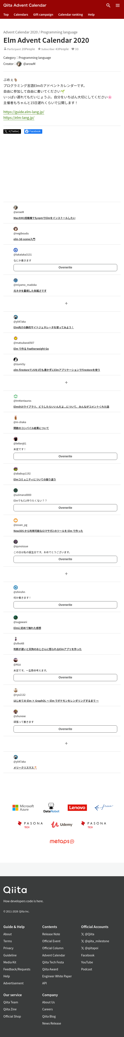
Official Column (53, 948)
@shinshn (19, 589)
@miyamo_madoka (25, 282)
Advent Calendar (53, 955)
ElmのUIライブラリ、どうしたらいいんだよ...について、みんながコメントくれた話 (61, 406)
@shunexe (20, 714)
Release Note (51, 934)
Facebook (87, 955)
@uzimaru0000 (22, 492)
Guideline (10, 955)
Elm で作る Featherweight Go (31, 348)
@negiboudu (21, 231)
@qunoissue (21, 544)
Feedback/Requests (16, 969)
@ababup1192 (22, 471)
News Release (51, 1023)
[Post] (12, 131)
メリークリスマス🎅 (25, 767)
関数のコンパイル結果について (31, 428)
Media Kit (9, 962)
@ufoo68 (19, 641)
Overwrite (65, 267)
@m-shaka (20, 419)
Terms (7, 941)
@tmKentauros (22, 398)
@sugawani (20, 619)
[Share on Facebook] (33, 131)
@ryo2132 (19, 692)
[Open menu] (117, 5)
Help (91, 14)
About (7, 934)
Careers (47, 1009)
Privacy (8, 948)
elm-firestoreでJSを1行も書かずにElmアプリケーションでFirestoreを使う (57, 369)
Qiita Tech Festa (53, 962)
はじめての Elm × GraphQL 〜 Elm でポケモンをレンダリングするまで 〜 (56, 700)
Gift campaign (43, 14)
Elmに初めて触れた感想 (27, 628)
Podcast (86, 969)
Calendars (21, 14)
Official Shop (12, 1016)
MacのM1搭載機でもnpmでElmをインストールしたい (44, 218)
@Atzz (17, 662)
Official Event (51, 941)
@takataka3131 (23, 252)
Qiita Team (10, 1002)
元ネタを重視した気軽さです (30, 290)
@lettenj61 (20, 441)
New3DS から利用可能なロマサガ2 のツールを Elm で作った (48, 530)
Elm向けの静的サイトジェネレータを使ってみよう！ (44, 327)
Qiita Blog (49, 1016)
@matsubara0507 (24, 340)
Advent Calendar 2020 (20, 31)
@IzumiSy (19, 362)
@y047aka (20, 319)
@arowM (19, 209)
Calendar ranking (70, 14)
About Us (48, 1002)
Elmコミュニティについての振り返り (35, 479)
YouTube (87, 962)
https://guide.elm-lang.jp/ (23, 111)
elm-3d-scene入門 (24, 239)
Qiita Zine (10, 1009)
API (44, 983)
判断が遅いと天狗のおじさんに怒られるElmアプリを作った (48, 649)
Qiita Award (50, 969)
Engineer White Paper (57, 976)
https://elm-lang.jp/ (18, 117)
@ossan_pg (20, 522)
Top (6, 14)
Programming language (59, 31)
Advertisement (13, 983)
